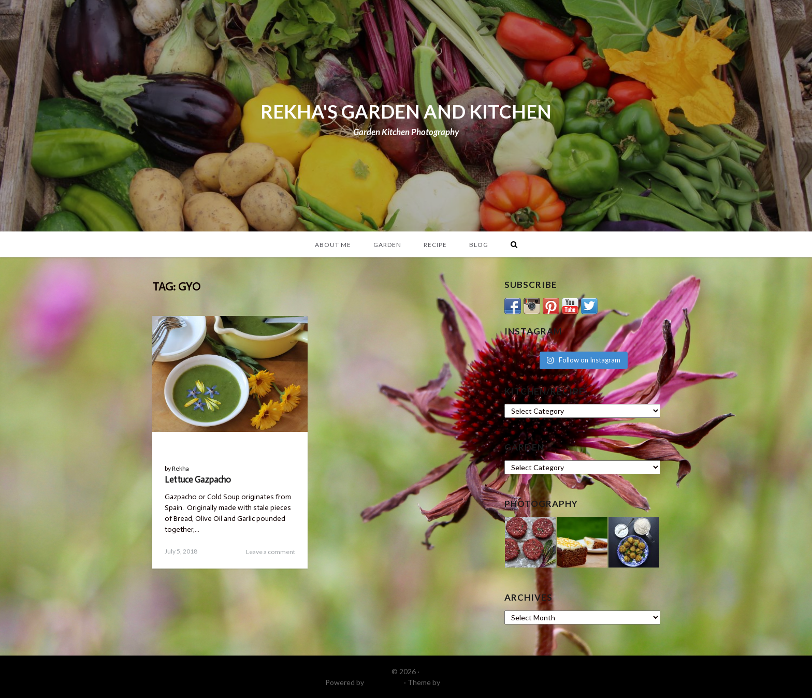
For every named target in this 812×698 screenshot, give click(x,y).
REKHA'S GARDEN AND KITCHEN (406, 111)
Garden (387, 245)
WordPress (384, 682)
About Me (333, 245)
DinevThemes (464, 682)
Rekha (180, 468)
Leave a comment (270, 552)
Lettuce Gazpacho (198, 479)
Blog (478, 245)
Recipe (435, 245)
